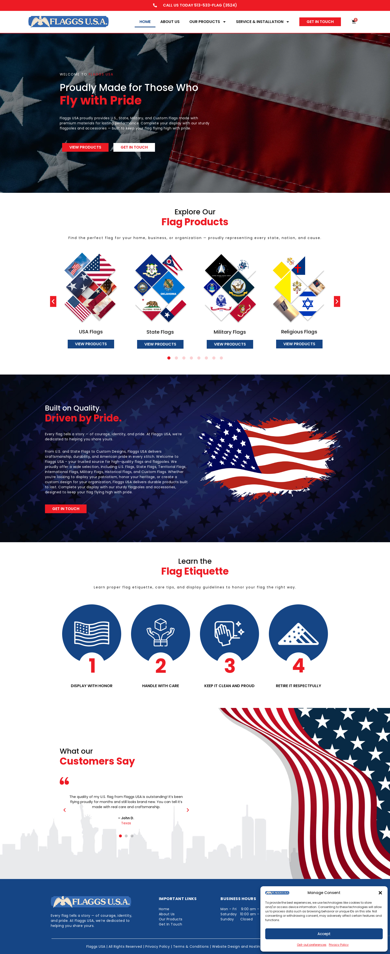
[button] (380, 892)
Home (145, 21)
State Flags (160, 332)
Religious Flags (299, 331)
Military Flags (230, 332)
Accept (324, 933)
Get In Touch (170, 924)
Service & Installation (263, 21)
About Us (170, 21)
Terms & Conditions (191, 946)
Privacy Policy (339, 945)
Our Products (207, 21)
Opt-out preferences (311, 945)
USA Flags (91, 331)
